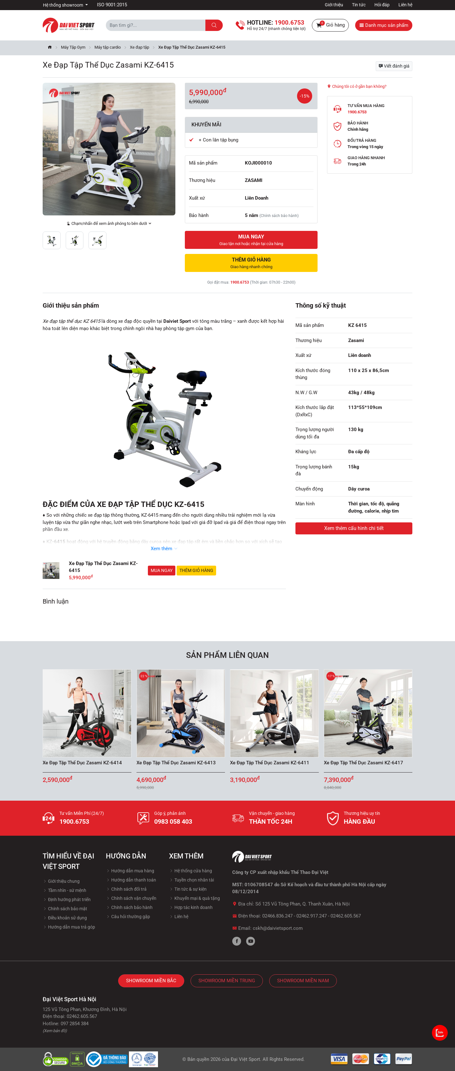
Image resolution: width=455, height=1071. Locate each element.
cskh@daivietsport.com (278, 928)
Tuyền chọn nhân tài (191, 879)
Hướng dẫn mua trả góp (69, 927)
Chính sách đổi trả (126, 889)
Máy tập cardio (107, 47)
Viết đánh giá (394, 66)
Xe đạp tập (139, 47)
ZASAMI (253, 180)
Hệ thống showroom (63, 5)
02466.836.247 (277, 916)
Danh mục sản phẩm (383, 25)
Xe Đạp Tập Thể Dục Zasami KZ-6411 (269, 763)
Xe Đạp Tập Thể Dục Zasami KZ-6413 (176, 763)
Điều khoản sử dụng (65, 917)
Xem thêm (164, 548)
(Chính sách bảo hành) (279, 216)
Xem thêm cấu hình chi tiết (354, 528)
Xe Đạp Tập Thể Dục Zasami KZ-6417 (363, 763)
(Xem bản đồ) (55, 1030)
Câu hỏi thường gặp (128, 916)
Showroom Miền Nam (303, 981)
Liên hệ (405, 4)
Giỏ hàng (330, 25)
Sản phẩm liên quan (227, 655)
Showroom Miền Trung (226, 981)
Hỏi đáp (382, 4)
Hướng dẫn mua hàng (130, 870)
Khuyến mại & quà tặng (194, 898)
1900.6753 (239, 282)
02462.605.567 (346, 916)
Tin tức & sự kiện (188, 889)
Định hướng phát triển (67, 899)
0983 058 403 (173, 821)
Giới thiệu (334, 4)
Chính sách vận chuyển (131, 898)
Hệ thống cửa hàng (190, 870)
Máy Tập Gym (73, 47)
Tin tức (359, 4)
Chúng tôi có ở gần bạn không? (356, 86)
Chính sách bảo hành (129, 907)
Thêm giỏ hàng (196, 570)
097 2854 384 (74, 1023)
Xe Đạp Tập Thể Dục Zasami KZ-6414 (82, 763)
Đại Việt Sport (245, 1059)
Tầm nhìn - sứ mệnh (64, 890)
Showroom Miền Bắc (151, 981)
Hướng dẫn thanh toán (131, 879)
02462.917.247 (311, 916)
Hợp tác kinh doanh (191, 907)
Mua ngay (162, 570)
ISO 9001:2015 (112, 5)
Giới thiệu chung (61, 881)
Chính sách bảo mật (65, 908)
